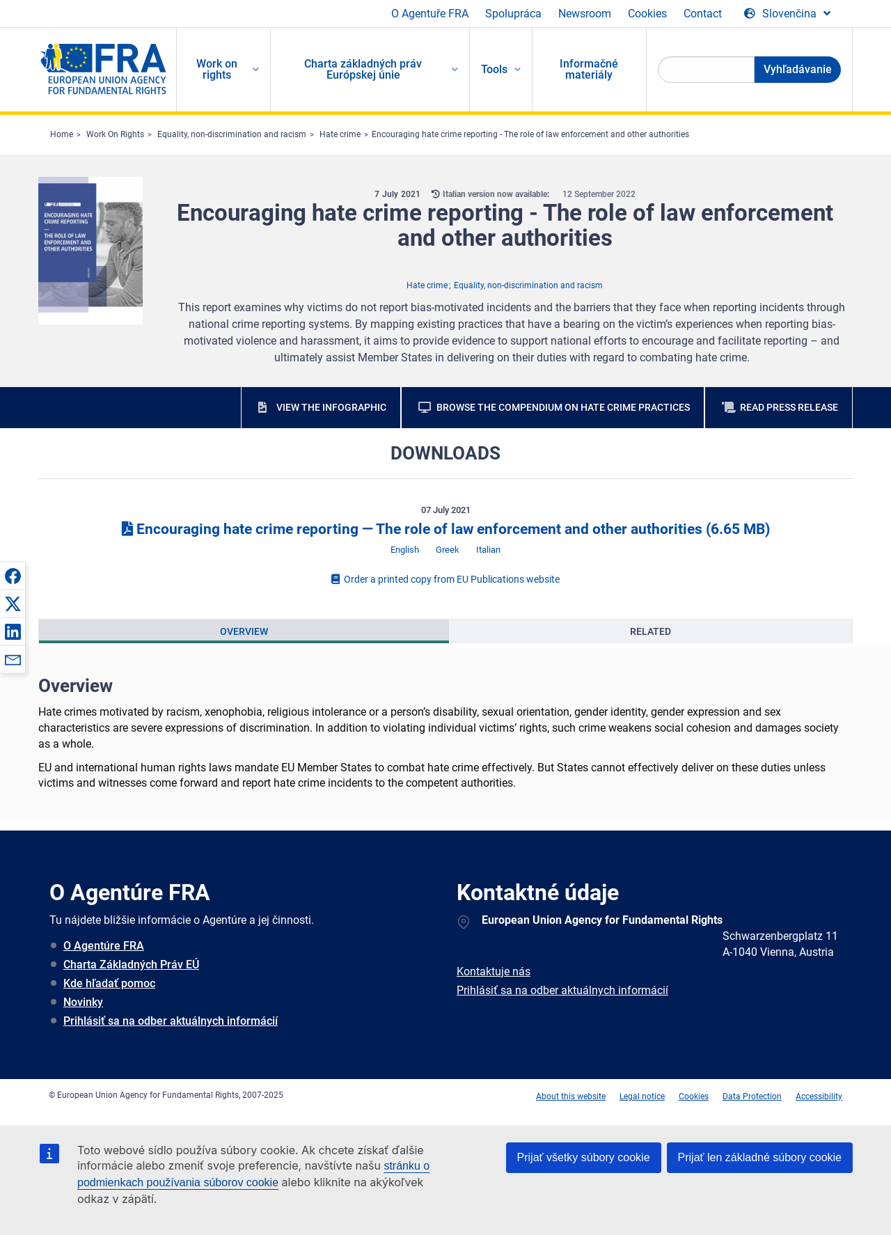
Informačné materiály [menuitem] (589, 69)
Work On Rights (115, 134)
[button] (12, 576)
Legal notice (642, 1096)
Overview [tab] (244, 631)
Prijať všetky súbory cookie (583, 1157)
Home (61, 134)
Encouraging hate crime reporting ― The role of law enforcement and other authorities (446, 529)
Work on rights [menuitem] (216, 69)
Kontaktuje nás (493, 971)
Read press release (789, 407)
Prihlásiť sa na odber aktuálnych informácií (170, 1021)
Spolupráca (513, 13)
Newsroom (584, 13)
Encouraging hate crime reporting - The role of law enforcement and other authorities (530, 134)
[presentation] (244, 631)
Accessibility (819, 1096)
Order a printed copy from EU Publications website (445, 579)
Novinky (83, 1002)
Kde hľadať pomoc (109, 983)
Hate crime (340, 134)
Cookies (647, 13)
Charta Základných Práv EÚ (131, 964)
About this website (571, 1096)
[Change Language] (787, 13)
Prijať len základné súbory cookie (760, 1157)
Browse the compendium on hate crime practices (563, 407)
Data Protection (752, 1096)
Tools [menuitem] (494, 69)
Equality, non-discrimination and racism (231, 134)
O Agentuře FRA (429, 13)
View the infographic (331, 407)
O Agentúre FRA (103, 945)
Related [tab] (650, 631)
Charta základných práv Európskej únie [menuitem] (363, 69)
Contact (703, 13)
